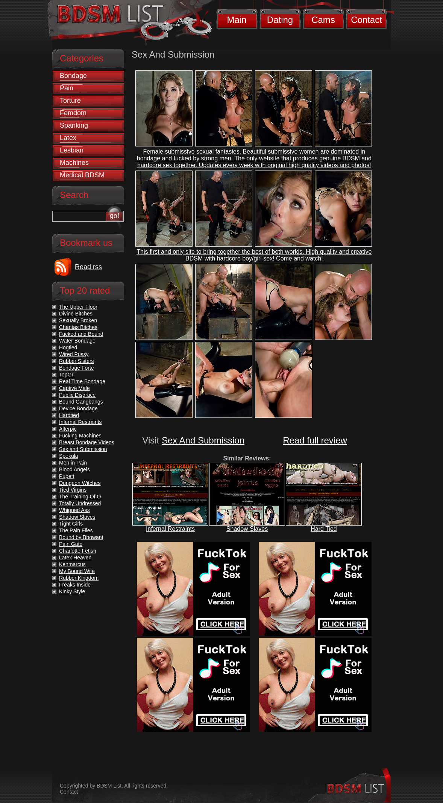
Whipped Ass (74, 510)
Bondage (73, 75)
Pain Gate (70, 544)
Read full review (315, 440)
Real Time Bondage (82, 381)
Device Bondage (78, 408)
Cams (323, 20)
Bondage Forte (76, 368)
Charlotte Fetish (77, 551)
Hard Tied (324, 529)
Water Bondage (77, 341)
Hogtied (68, 347)
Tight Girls (71, 524)
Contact (366, 20)
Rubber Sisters (76, 361)
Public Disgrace (77, 395)
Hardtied (69, 415)
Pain (66, 88)
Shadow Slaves (247, 529)
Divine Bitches (76, 314)
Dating (280, 20)
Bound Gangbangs (81, 402)
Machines (74, 162)
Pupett (66, 476)
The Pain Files (76, 530)
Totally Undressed (80, 503)
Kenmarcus (72, 564)
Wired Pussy (74, 354)
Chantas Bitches (78, 327)
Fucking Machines (80, 436)
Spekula (68, 456)
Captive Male (74, 388)
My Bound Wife (77, 571)
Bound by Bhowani (81, 537)
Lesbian (71, 150)
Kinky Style (72, 591)
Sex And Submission (203, 440)
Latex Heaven (75, 558)
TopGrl (66, 375)
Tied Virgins (72, 490)
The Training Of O (80, 497)
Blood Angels (74, 469)
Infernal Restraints (170, 529)
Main (236, 20)
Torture (70, 100)
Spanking (74, 125)
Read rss (88, 267)
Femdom (73, 113)
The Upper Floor (78, 307)
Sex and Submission (83, 449)
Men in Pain (73, 463)
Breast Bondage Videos (86, 442)
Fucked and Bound (81, 334)
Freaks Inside (75, 585)
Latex (68, 138)
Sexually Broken (78, 320)
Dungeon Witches (80, 483)
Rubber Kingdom (79, 578)
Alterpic (68, 429)
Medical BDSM (82, 175)
